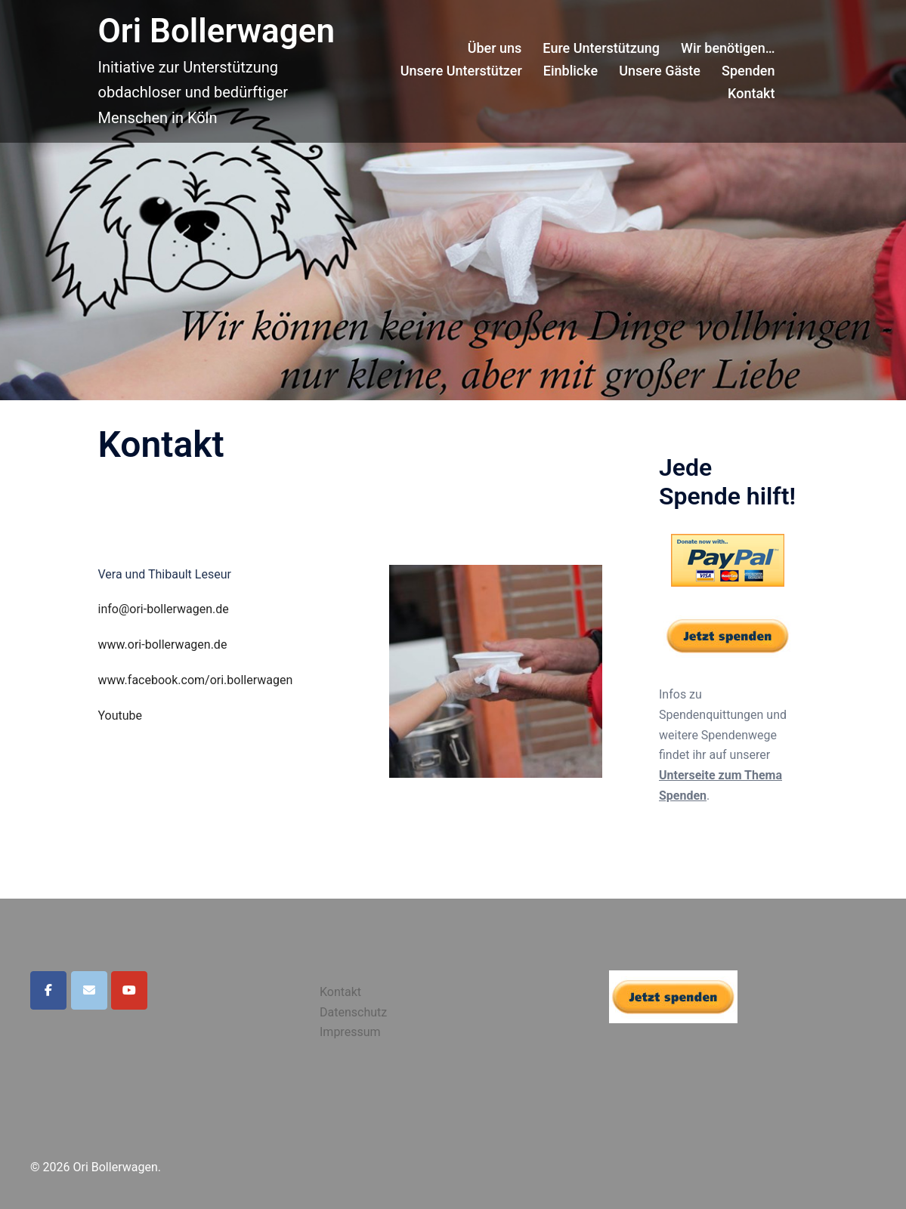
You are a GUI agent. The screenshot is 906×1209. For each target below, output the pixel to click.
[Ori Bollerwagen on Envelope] (89, 990)
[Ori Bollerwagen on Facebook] (48, 990)
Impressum (350, 1032)
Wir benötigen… (728, 48)
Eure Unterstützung (601, 48)
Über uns (495, 48)
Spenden (748, 71)
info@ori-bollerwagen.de (163, 609)
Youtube (120, 715)
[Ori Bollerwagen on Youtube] (129, 990)
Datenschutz (353, 1012)
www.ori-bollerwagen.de (162, 644)
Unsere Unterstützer (461, 71)
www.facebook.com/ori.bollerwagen (195, 680)
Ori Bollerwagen (216, 31)
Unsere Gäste (659, 71)
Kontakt (751, 93)
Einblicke (570, 71)
